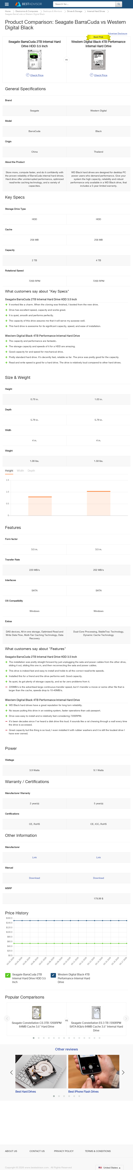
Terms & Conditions (98, 1151)
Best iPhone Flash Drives (83, 1128)
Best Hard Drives (25, 1128)
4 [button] (49, 1074)
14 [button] (99, 1074)
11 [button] (84, 1074)
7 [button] (64, 1074)
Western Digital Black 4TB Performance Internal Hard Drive (74, 1015)
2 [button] (38, 1074)
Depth (31, 507)
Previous (7, 1055)
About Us (11, 1151)
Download (34, 914)
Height (9, 507)
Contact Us (37, 1151)
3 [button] (43, 1074)
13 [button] (94, 1074)
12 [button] (89, 1074)
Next (126, 1055)
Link (34, 894)
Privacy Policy (64, 1151)
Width (20, 507)
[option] (66, 1055)
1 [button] (33, 1074)
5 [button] (54, 1074)
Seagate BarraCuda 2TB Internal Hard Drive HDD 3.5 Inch (29, 1015)
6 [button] (59, 1074)
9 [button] (74, 1074)
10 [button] (79, 1074)
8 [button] (69, 1074)
